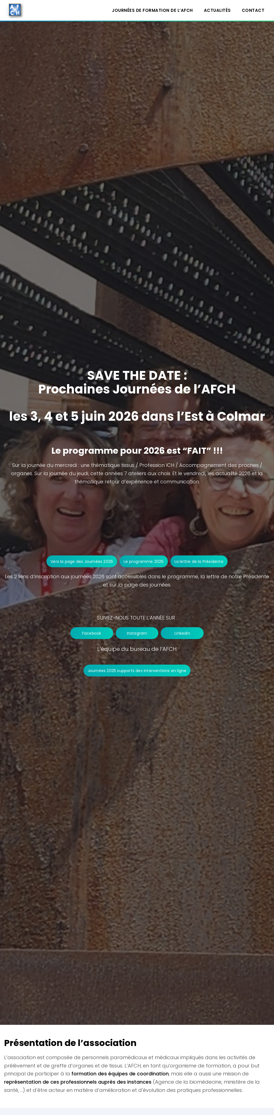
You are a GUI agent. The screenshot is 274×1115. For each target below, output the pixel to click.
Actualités (217, 10)
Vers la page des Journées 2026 (82, 561)
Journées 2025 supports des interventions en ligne (137, 670)
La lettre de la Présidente (199, 561)
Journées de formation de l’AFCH (152, 10)
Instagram (137, 633)
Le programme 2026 (144, 561)
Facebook (88, 633)
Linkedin (186, 633)
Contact (253, 10)
